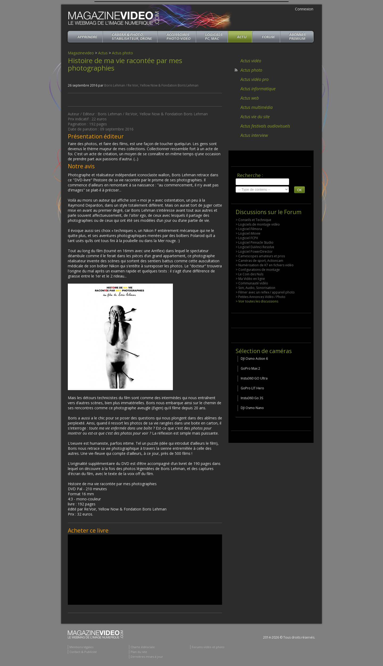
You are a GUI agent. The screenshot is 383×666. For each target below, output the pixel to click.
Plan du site (139, 652)
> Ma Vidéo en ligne (250, 278)
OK (299, 189)
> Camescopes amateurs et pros (260, 256)
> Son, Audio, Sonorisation (255, 287)
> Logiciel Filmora (249, 229)
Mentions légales (81, 647)
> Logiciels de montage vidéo (258, 224)
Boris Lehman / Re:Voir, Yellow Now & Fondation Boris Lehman (151, 85)
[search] (262, 181)
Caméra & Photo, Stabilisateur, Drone (132, 36)
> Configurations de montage (258, 269)
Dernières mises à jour (147, 657)
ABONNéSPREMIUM (297, 36)
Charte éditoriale (143, 647)
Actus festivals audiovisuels (265, 126)
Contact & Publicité (83, 652)
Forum (268, 36)
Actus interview (254, 135)
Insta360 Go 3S (252, 398)
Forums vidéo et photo (208, 647)
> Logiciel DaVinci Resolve (255, 247)
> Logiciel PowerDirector (254, 251)
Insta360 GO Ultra (254, 378)
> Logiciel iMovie (248, 233)
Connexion (304, 8)
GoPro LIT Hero (252, 388)
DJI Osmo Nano (252, 408)
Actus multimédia (256, 107)
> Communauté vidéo (252, 283)
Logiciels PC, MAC (213, 36)
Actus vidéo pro (254, 79)
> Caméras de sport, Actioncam (259, 260)
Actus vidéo (250, 61)
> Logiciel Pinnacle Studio (254, 242)
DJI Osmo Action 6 (254, 358)
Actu (242, 36)
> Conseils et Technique (253, 220)
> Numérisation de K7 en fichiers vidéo (265, 265)
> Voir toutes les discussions (257, 301)
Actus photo (122, 52)
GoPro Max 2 (250, 368)
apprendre (87, 36)
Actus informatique (258, 89)
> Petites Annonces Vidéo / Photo (260, 297)
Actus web (249, 98)
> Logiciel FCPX (247, 238)
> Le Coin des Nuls (249, 274)
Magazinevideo (81, 52)
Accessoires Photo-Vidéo (178, 36)
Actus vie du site (255, 117)
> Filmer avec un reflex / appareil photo (265, 292)
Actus (103, 52)
